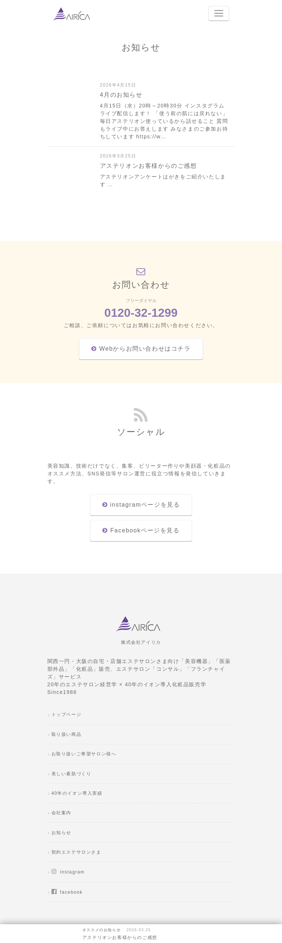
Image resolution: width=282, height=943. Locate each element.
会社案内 (61, 812)
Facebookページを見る (140, 530)
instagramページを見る (141, 504)
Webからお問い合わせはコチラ (140, 348)
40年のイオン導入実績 (77, 793)
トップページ (66, 714)
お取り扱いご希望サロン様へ (84, 753)
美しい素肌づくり (71, 773)
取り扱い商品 (66, 734)
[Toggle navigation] (218, 13)
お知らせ (61, 832)
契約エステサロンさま (76, 852)
